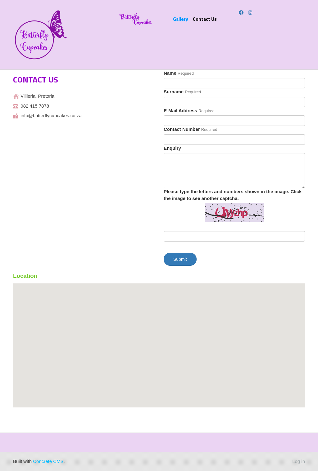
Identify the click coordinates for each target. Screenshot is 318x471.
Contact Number (182, 129)
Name (170, 73)
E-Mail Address (180, 110)
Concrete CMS (48, 461)
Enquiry (172, 148)
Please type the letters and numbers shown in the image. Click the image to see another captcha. (233, 195)
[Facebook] (241, 12)
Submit (180, 259)
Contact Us (205, 19)
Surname (174, 91)
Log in (298, 461)
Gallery (180, 19)
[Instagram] (250, 12)
